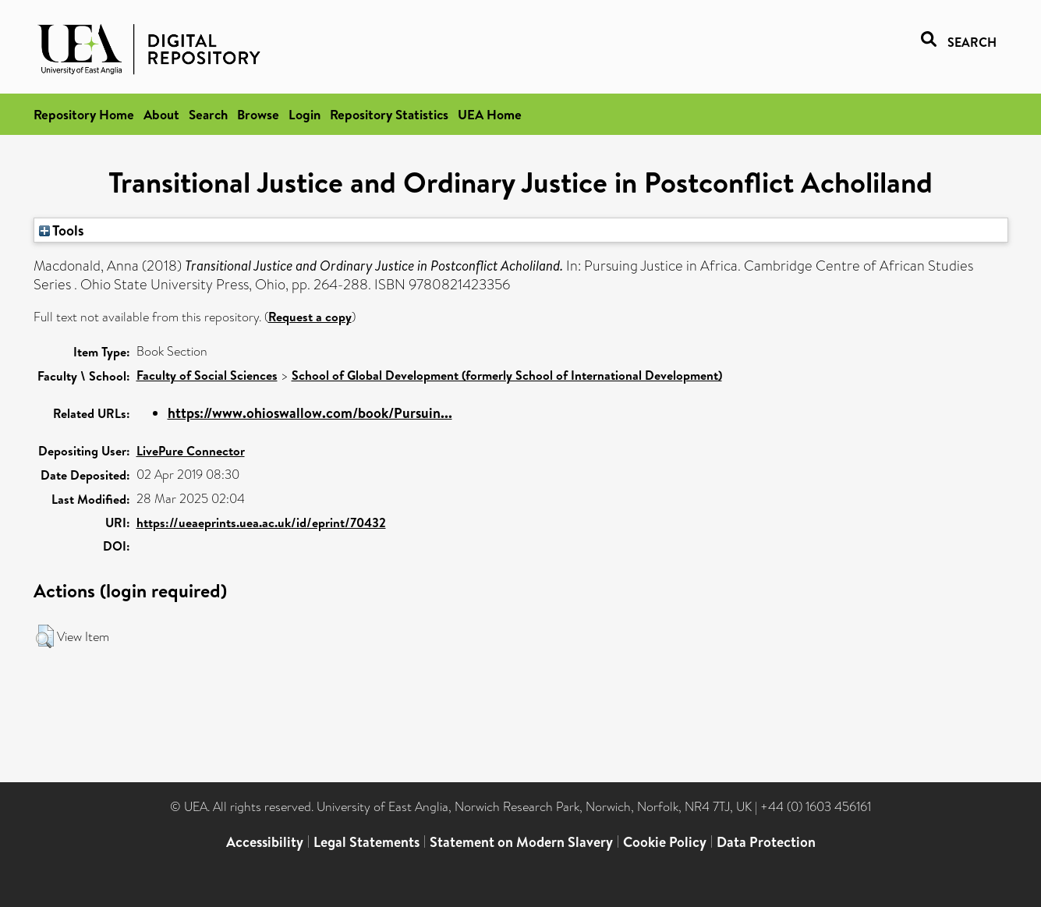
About (161, 114)
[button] (45, 636)
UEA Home (490, 114)
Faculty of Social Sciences (207, 375)
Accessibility (264, 842)
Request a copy (310, 316)
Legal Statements (366, 842)
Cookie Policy (664, 842)
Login (304, 114)
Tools (61, 230)
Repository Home (84, 114)
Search (208, 114)
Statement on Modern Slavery (521, 842)
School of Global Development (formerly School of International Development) (507, 375)
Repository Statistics (389, 114)
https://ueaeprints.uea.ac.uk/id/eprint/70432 (261, 522)
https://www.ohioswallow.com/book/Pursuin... (310, 413)
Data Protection (766, 842)
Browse (258, 114)
